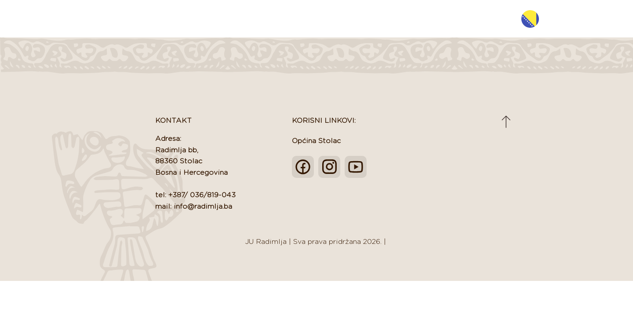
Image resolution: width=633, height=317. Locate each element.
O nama (265, 18)
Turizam (352, 18)
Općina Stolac (316, 140)
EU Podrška (402, 18)
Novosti (309, 18)
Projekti (452, 18)
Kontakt (495, 18)
